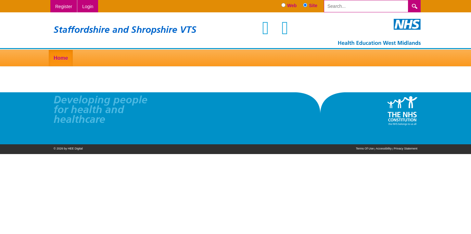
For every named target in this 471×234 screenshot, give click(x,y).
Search (414, 6)
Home (61, 58)
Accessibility (384, 148)
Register (63, 6)
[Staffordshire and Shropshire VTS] (379, 31)
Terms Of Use (365, 148)
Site (313, 5)
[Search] (366, 6)
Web (292, 5)
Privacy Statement (405, 148)
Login (87, 6)
